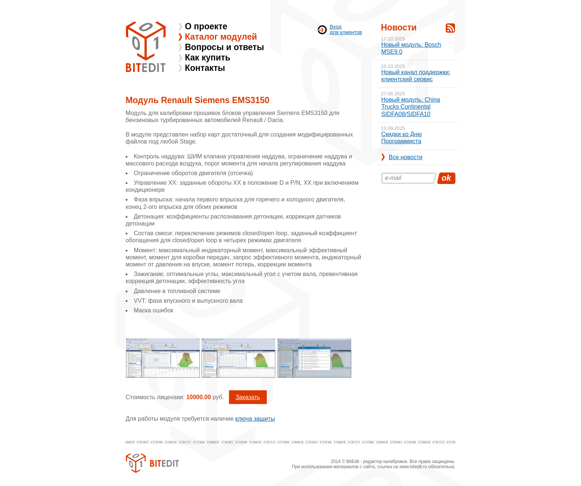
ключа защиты (255, 419)
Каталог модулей (221, 37)
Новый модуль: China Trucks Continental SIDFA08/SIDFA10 (410, 106)
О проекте (206, 26)
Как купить (207, 57)
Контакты (205, 68)
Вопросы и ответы (224, 47)
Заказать (248, 397)
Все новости (405, 157)
